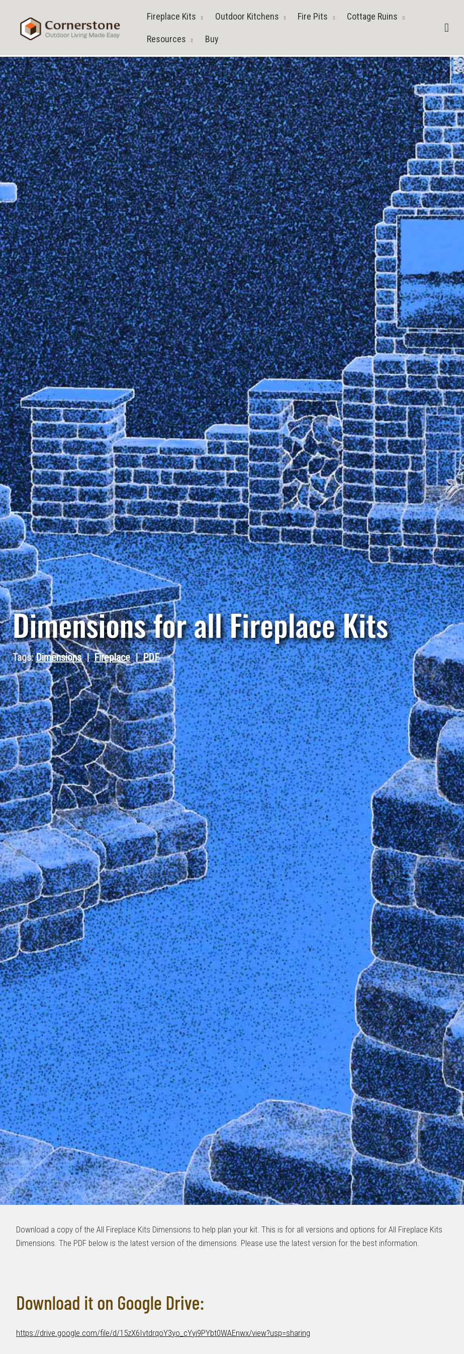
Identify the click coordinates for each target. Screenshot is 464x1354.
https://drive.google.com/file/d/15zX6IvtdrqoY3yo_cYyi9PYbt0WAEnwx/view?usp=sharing (163, 1333)
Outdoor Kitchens (247, 16)
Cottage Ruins (372, 16)
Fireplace (112, 657)
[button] (446, 28)
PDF (151, 657)
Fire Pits (313, 16)
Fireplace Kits (171, 16)
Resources (166, 39)
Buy (212, 39)
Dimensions (58, 657)
